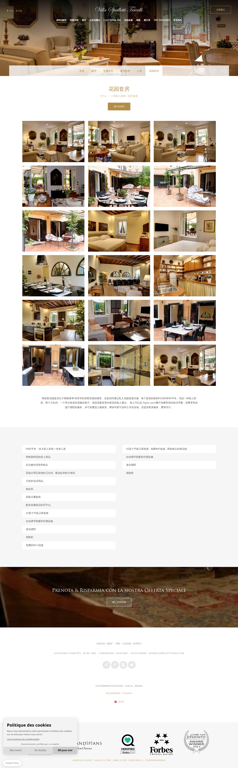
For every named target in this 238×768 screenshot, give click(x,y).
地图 (138, 20)
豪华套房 (125, 71)
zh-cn (121, 702)
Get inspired (162, 20)
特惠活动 (74, 20)
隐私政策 (139, 686)
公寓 (139, 71)
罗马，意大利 (15, 11)
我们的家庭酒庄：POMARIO (119, 693)
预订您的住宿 (119, 602)
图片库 (147, 20)
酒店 (84, 20)
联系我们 (177, 20)
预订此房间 (119, 107)
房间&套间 (61, 20)
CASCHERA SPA (112, 20)
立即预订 (220, 10)
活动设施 (128, 20)
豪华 (93, 71)
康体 (118, 644)
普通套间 (108, 71)
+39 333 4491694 (138, 653)
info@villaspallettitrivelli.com (166, 653)
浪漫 (81, 71)
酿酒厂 (110, 644)
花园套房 (154, 71)
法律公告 (129, 686)
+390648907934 (106, 653)
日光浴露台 (95, 20)
